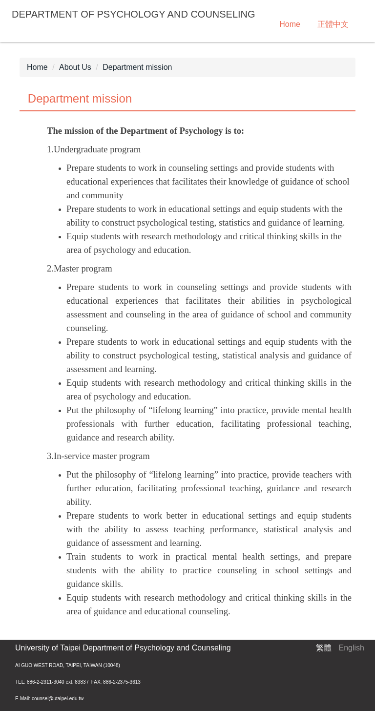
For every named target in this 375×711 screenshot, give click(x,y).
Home (289, 24)
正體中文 (333, 24)
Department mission (137, 67)
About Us (75, 67)
